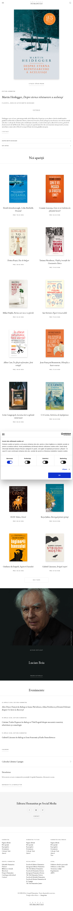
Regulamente (55, 871)
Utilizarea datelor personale (59, 864)
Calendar (5, 749)
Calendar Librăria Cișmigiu (12, 761)
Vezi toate (36, 580)
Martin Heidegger (12, 97)
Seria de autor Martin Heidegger (22, 103)
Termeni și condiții (56, 869)
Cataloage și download (9, 875)
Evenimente (5, 849)
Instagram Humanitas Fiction (35, 873)
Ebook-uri (5, 871)
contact (36, 816)
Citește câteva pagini (36, 83)
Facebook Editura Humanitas (35, 864)
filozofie (5, 103)
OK (59, 475)
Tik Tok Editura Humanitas (34, 869)
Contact (4, 877)
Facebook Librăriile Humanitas (35, 877)
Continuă (5, 131)
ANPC (53, 873)
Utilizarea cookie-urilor (58, 867)
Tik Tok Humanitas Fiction (34, 875)
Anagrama (43, 895)
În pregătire (5, 847)
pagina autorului (36, 675)
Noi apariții (5, 845)
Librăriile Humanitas (8, 864)
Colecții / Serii (6, 851)
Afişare (64, 469)
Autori (4, 853)
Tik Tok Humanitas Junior (34, 883)
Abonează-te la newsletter (12, 784)
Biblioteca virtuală (7, 869)
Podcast (4, 867)
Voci (52, 855)
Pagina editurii (6, 843)
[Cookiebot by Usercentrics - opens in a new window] (62, 434)
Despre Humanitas (7, 873)
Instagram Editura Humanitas (35, 867)
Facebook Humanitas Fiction (35, 871)
